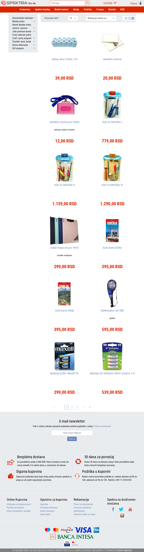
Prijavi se (72, 439)
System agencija (124, 550)
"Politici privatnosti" (102, 426)
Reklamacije (79, 511)
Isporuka (44, 504)
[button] (136, 3)
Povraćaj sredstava (82, 507)
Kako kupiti (45, 514)
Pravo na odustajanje (83, 504)
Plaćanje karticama (49, 507)
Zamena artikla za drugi (84, 514)
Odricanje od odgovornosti (19, 504)
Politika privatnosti (15, 507)
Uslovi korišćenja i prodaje (19, 511)
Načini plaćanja (47, 511)
